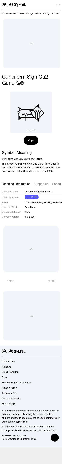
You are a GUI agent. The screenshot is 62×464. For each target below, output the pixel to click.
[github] (52, 352)
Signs (27, 212)
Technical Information (16, 184)
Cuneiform (30, 207)
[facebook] (58, 352)
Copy (31, 140)
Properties (41, 184)
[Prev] (8, 281)
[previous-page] (4, 13)
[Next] (54, 281)
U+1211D (32, 197)
